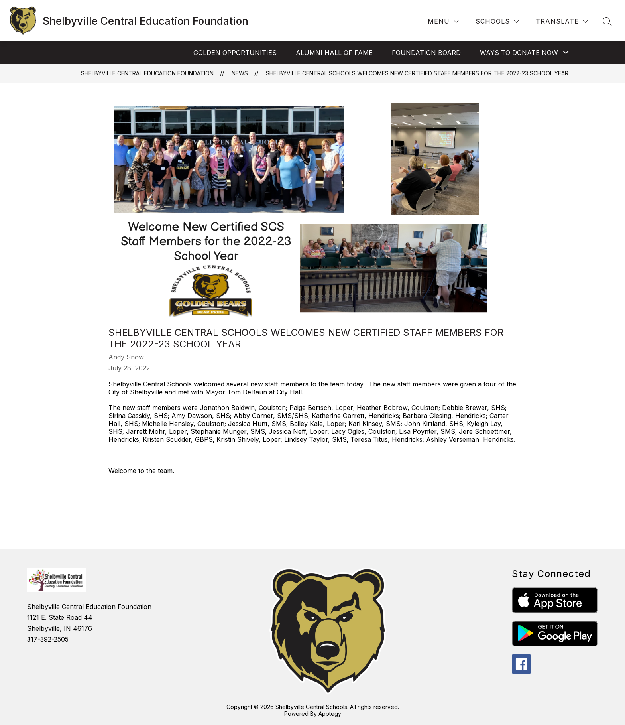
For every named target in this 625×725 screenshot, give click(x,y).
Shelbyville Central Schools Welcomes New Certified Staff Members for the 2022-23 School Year (417, 73)
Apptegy (329, 713)
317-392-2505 (48, 639)
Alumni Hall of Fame (334, 53)
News (240, 73)
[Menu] (443, 21)
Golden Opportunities (235, 53)
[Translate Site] (562, 21)
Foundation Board (426, 53)
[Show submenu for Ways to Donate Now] (519, 52)
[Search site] (607, 21)
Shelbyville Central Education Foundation (147, 73)
